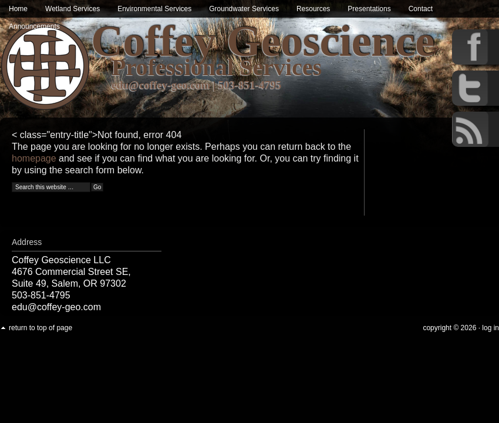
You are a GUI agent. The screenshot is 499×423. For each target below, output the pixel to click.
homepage (34, 158)
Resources (313, 9)
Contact (421, 9)
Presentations (369, 9)
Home (18, 9)
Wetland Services (72, 9)
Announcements (34, 26)
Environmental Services (154, 9)
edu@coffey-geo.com (161, 85)
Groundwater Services (244, 9)
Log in (490, 328)
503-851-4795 (250, 85)
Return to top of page (40, 328)
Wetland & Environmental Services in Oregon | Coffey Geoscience (45, 66)
